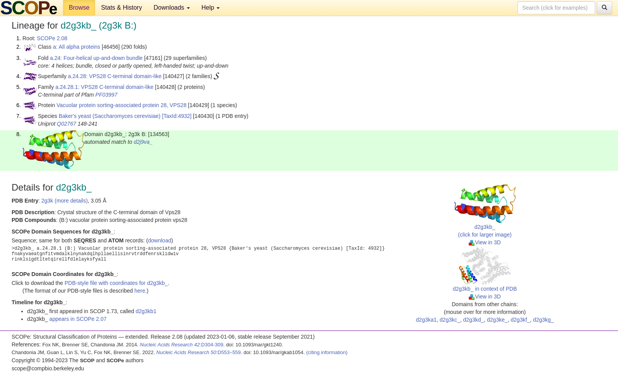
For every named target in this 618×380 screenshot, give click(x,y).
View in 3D (485, 242)
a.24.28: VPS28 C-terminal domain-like (115, 76)
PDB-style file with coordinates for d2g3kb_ (116, 283)
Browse (79, 7)
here (139, 291)
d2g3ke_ (497, 320)
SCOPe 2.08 (52, 38)
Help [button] (210, 7)
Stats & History (121, 7)
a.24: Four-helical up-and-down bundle (96, 58)
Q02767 (66, 124)
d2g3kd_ (473, 320)
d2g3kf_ (520, 320)
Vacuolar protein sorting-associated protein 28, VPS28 (121, 105)
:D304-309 (182, 345)
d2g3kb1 (146, 311)
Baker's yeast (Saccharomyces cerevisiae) (109, 116)
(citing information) (327, 352)
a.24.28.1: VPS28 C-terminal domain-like (104, 87)
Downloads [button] (172, 7)
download (159, 240)
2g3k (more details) (64, 201)
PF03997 (107, 95)
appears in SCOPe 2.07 (78, 319)
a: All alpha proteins (76, 47)
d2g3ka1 (426, 320)
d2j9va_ (143, 142)
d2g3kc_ (450, 320)
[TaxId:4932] (176, 116)
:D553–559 (198, 352)
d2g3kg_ (543, 320)
